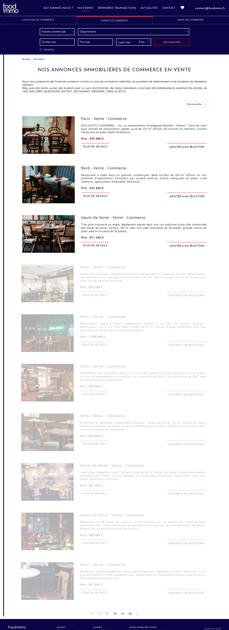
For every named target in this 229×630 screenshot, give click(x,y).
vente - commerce (104, 118)
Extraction (49, 49)
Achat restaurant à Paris (143, 625)
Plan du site (213, 626)
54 (122, 612)
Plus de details (95, 147)
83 (130, 612)
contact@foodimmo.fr (210, 8)
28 (115, 612)
